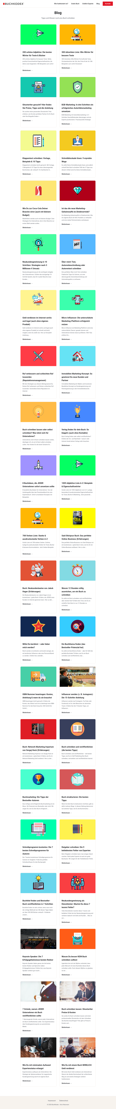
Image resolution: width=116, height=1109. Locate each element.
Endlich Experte (87, 4)
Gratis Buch (75, 4)
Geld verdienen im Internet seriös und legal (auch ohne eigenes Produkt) (37, 321)
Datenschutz (63, 1101)
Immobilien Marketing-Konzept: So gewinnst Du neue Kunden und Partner (77, 377)
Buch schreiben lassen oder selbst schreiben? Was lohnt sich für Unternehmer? (37, 432)
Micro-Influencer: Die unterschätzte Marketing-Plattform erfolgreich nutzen (77, 321)
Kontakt (108, 4)
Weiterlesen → (27, 70)
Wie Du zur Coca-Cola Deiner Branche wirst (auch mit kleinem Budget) (36, 211)
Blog (98, 4)
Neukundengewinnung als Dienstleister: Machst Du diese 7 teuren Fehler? (76, 903)
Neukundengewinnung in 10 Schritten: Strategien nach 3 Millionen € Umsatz (34, 265)
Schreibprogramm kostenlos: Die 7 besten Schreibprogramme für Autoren (37, 850)
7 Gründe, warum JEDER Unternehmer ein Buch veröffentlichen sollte (33, 1012)
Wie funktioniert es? (61, 4)
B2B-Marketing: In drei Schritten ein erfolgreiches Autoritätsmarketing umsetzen (77, 108)
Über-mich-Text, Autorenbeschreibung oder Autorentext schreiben (73, 265)
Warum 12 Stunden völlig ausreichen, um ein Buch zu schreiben (74, 591)
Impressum (52, 1101)
